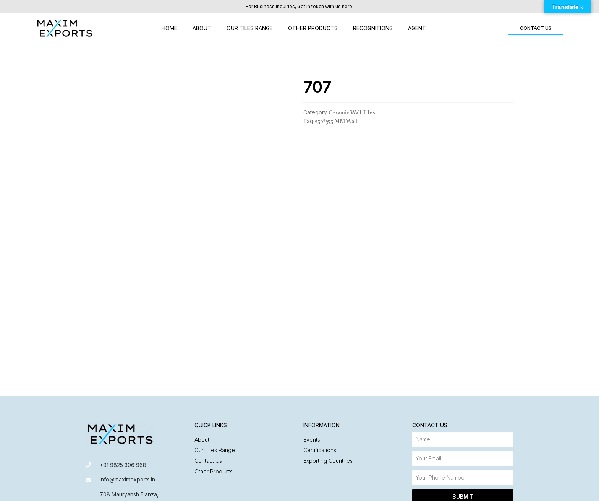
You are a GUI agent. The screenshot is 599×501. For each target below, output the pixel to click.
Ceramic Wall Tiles (352, 112)
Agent (417, 28)
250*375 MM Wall (336, 121)
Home (169, 28)
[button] (535, 28)
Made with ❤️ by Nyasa (483, 491)
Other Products (313, 28)
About (202, 28)
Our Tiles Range (250, 28)
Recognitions (373, 28)
